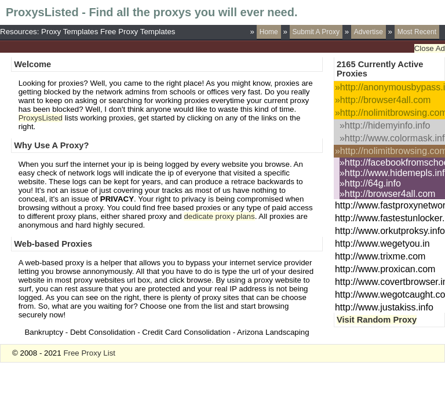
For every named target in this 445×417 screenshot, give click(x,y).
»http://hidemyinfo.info (385, 125)
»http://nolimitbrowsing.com (390, 113)
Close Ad (429, 48)
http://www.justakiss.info (384, 307)
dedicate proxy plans (219, 216)
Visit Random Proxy (377, 319)
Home (269, 32)
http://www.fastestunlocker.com (390, 218)
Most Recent (416, 32)
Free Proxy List (89, 353)
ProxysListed (41, 118)
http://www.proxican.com (385, 269)
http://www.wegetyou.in (382, 243)
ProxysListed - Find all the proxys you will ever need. (151, 12)
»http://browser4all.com (383, 100)
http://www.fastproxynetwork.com (390, 205)
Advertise (368, 32)
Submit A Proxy (316, 32)
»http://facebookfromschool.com (392, 162)
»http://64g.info (370, 183)
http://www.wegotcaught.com (390, 294)
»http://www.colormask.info (392, 138)
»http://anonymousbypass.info (390, 87)
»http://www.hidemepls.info (392, 173)
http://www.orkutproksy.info (390, 231)
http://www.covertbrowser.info (390, 282)
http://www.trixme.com (380, 256)
